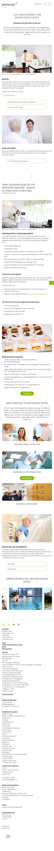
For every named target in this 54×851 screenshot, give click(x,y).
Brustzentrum (6, 718)
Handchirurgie (6, 730)
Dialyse (4, 734)
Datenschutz (6, 828)
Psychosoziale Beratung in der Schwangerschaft (17, 795)
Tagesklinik (5, 742)
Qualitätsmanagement (9, 780)
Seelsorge (5, 797)
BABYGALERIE (7, 649)
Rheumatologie (7, 756)
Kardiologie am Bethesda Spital (12, 671)
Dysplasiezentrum (8, 722)
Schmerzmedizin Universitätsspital (13, 687)
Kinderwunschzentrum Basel (11, 673)
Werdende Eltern (7, 772)
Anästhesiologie (7, 714)
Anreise (4, 768)
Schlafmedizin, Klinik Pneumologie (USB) (15, 685)
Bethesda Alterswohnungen (11, 657)
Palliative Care (6, 746)
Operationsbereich (8, 740)
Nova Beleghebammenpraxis (11, 675)
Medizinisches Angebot (10, 712)
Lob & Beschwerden (8, 778)
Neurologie (5, 738)
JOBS (4, 643)
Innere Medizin (7, 732)
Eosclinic (5, 661)
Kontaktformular (7, 639)
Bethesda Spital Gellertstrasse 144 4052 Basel (8, 633)
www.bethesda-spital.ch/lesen (37, 294)
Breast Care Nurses (8, 787)
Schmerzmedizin (7, 758)
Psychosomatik (7, 750)
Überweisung (6, 815)
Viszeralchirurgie (7, 691)
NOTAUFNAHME (7, 694)
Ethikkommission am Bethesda (12, 807)
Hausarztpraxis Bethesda (10, 669)
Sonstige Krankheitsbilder (10, 706)
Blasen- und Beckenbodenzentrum (13, 716)
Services (4, 819)
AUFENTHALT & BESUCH (10, 766)
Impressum (5, 826)
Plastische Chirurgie (8, 748)
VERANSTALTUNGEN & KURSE (12, 645)
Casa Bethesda (7, 659)
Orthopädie (6, 744)
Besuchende (6, 774)
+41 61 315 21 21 (7, 637)
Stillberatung (6, 791)
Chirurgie (5, 720)
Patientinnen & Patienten (10, 770)
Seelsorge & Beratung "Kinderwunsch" (14, 793)
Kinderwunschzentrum (9, 736)
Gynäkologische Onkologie (11, 728)
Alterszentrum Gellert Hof (10, 654)
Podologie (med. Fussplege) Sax (12, 679)
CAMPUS (5, 652)
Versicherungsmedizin (9, 760)
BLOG (4, 647)
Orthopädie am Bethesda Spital (12, 677)
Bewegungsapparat (8, 704)
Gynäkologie (6, 726)
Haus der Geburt (7, 667)
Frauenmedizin (7, 702)
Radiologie (5, 752)
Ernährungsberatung (8, 789)
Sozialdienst (6, 799)
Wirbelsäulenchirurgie (9, 762)
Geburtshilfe (6, 724)
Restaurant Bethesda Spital (11, 681)
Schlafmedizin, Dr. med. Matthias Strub (14, 683)
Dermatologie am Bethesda (11, 663)
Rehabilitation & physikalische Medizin (14, 754)
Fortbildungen (7, 817)
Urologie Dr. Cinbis (8, 689)
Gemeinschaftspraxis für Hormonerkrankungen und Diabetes (22, 665)
